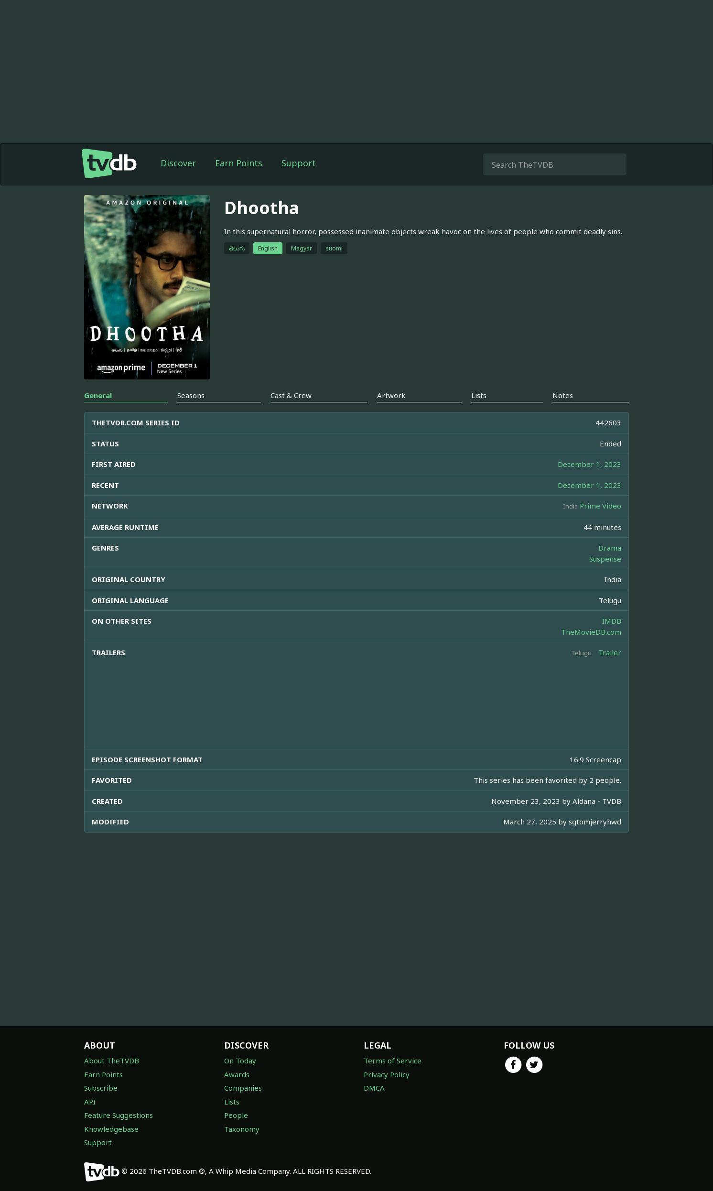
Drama (609, 547)
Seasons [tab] (191, 395)
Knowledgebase (111, 1129)
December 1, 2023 (589, 464)
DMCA (374, 1088)
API (90, 1101)
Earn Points (238, 163)
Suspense (605, 558)
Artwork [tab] (391, 395)
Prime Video (600, 505)
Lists (231, 1101)
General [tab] (98, 395)
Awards (236, 1074)
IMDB (611, 621)
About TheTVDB (111, 1060)
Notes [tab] (562, 395)
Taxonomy (241, 1129)
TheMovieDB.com (591, 632)
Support (298, 163)
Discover (178, 163)
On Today (240, 1060)
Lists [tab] (478, 395)
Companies (243, 1088)
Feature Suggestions (118, 1115)
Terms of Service (392, 1060)
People (236, 1115)
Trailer (609, 652)
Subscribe (101, 1088)
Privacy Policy (387, 1074)
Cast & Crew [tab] (291, 395)
